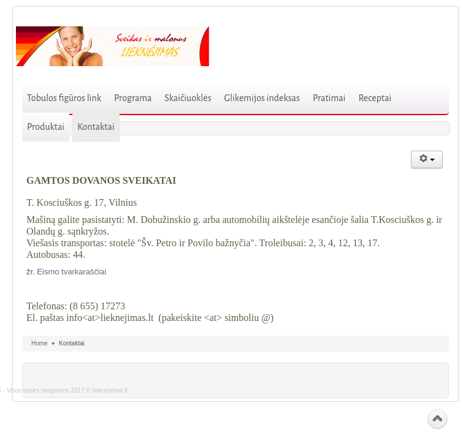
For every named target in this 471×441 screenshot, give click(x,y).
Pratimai (329, 98)
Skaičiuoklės (187, 98)
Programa (132, 98)
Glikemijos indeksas (262, 98)
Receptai (374, 98)
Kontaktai (96, 127)
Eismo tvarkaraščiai (71, 271)
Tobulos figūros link (64, 98)
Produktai (45, 127)
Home (39, 343)
